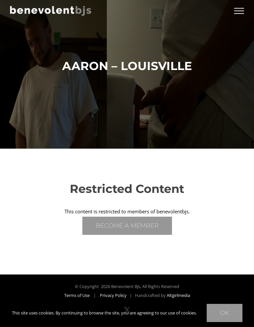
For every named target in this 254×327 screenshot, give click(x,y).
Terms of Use (77, 295)
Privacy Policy (113, 295)
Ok (224, 312)
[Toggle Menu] (239, 11)
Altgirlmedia (178, 295)
